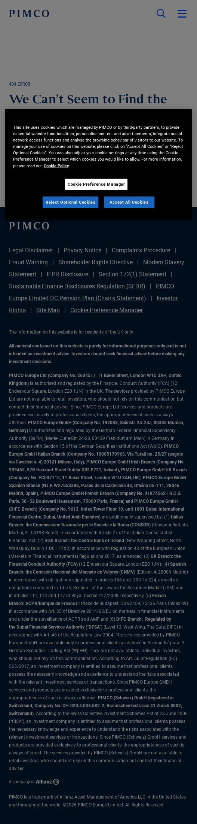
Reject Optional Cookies (70, 201)
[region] (98, 164)
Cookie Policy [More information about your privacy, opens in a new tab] (56, 165)
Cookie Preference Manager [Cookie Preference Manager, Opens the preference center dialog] (96, 183)
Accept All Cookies (129, 201)
